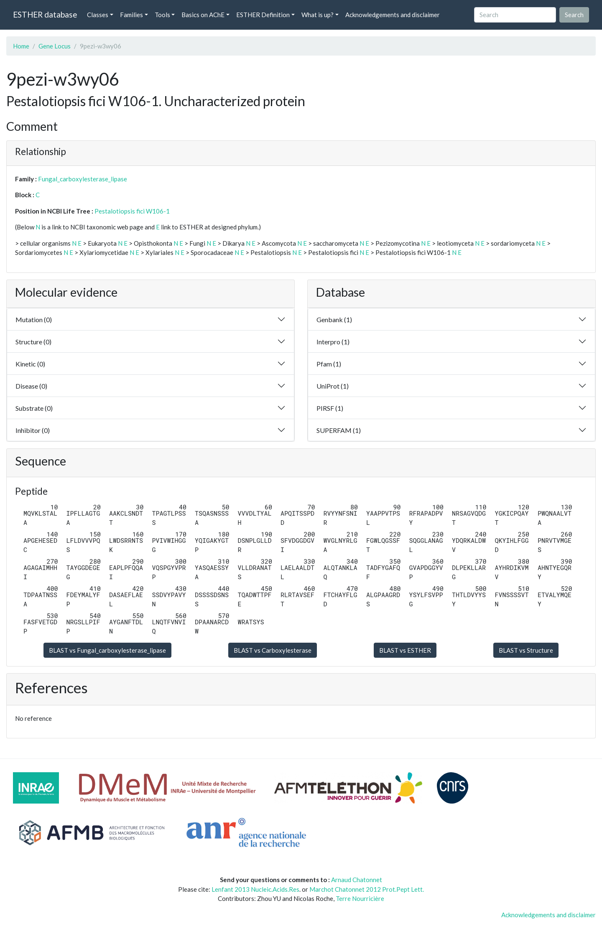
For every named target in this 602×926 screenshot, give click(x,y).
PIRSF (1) (329, 408)
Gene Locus (54, 46)
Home (21, 46)
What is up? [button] (317, 14)
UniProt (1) (332, 386)
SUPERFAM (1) (338, 430)
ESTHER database (45, 14)
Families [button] (131, 14)
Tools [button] (162, 14)
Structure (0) (33, 342)
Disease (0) (31, 386)
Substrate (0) (34, 408)
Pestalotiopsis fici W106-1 (132, 211)
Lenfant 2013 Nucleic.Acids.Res (255, 889)
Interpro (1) (332, 342)
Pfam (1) (328, 364)
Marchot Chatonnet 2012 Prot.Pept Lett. (366, 889)
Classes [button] (97, 14)
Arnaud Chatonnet (356, 879)
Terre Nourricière (360, 898)
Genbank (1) (334, 319)
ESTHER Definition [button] (263, 14)
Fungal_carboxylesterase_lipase (82, 179)
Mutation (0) (33, 319)
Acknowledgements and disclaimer (392, 14)
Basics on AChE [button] (202, 14)
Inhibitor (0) (32, 430)
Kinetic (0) (30, 364)
